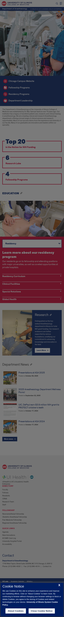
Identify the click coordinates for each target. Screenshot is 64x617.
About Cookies (16, 611)
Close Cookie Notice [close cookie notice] (42, 611)
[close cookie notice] (59, 585)
